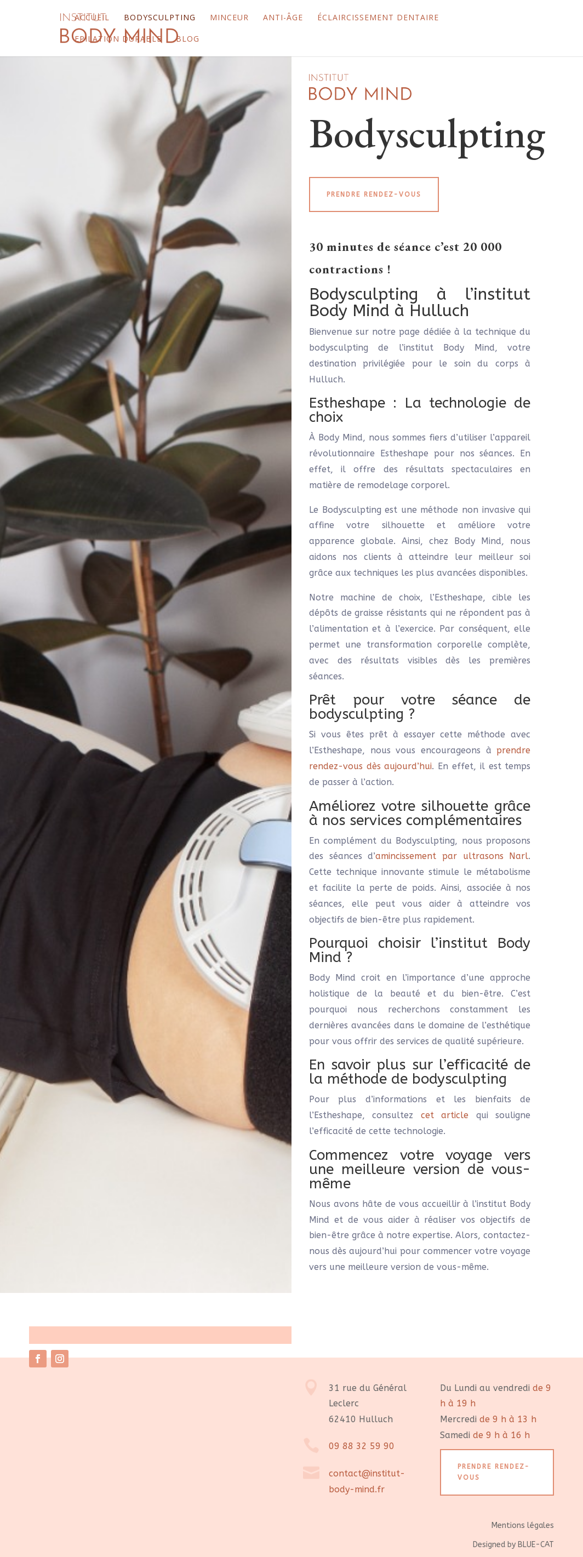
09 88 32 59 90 (362, 1446)
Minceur (229, 18)
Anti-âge (283, 18)
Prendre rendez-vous (374, 194)
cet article (444, 1115)
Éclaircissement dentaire (378, 18)
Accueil (92, 18)
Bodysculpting (160, 18)
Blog (187, 39)
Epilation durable (118, 39)
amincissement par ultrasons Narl (451, 856)
